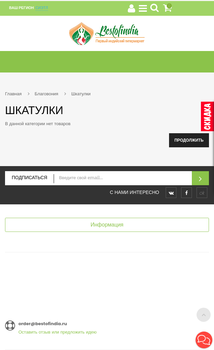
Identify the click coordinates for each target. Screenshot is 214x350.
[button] (204, 340)
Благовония (46, 94)
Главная (13, 94)
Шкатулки (81, 94)
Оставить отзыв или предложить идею (57, 332)
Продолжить (189, 140)
